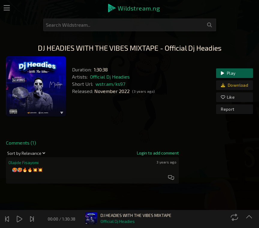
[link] (158, 153)
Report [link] (227, 109)
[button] (133, 8)
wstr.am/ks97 (110, 84)
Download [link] (234, 85)
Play (228, 73)
